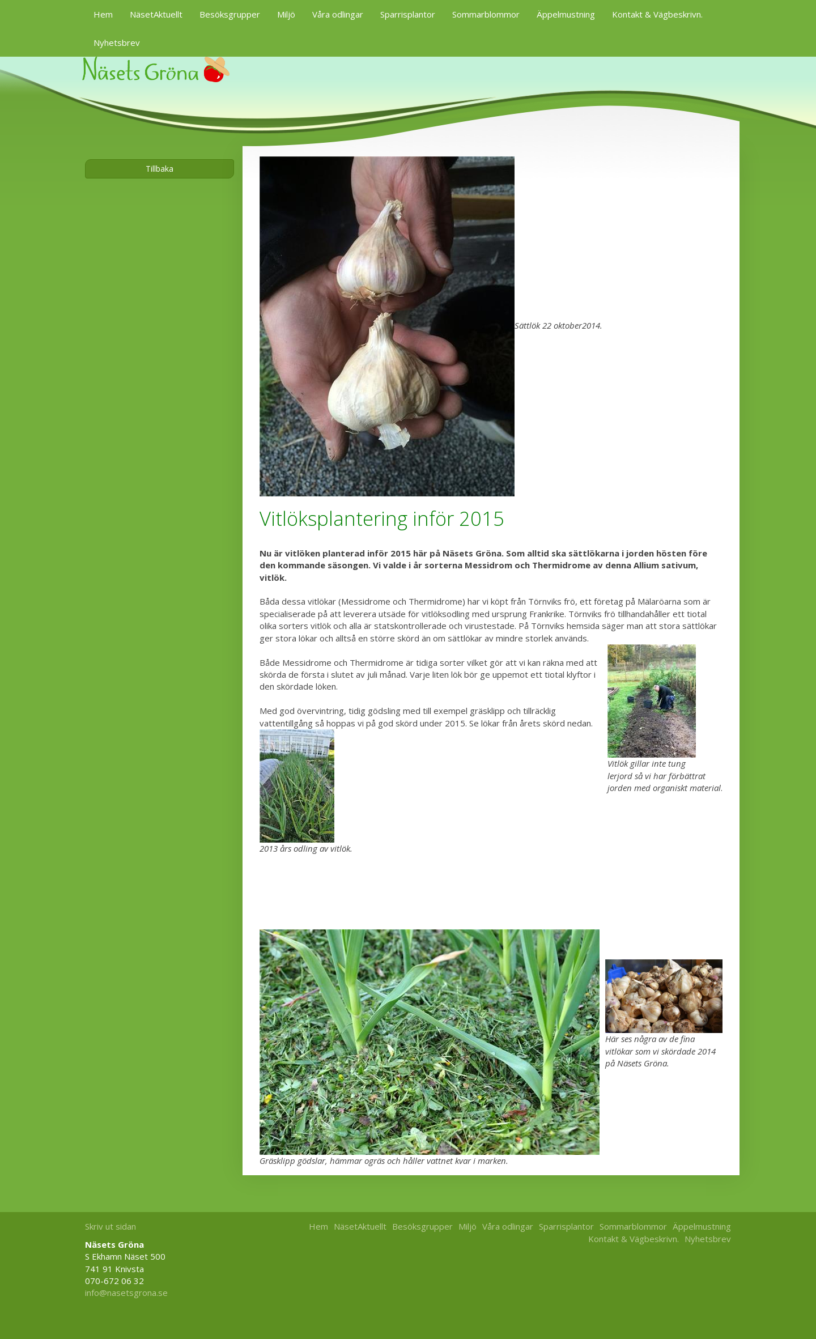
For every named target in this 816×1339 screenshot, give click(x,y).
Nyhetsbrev (117, 42)
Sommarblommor (486, 14)
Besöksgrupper (229, 14)
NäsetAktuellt (156, 14)
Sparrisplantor (407, 14)
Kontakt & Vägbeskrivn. (657, 14)
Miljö (286, 14)
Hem (103, 14)
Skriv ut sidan (110, 1226)
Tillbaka (159, 168)
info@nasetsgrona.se (126, 1292)
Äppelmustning (566, 14)
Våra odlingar (337, 14)
